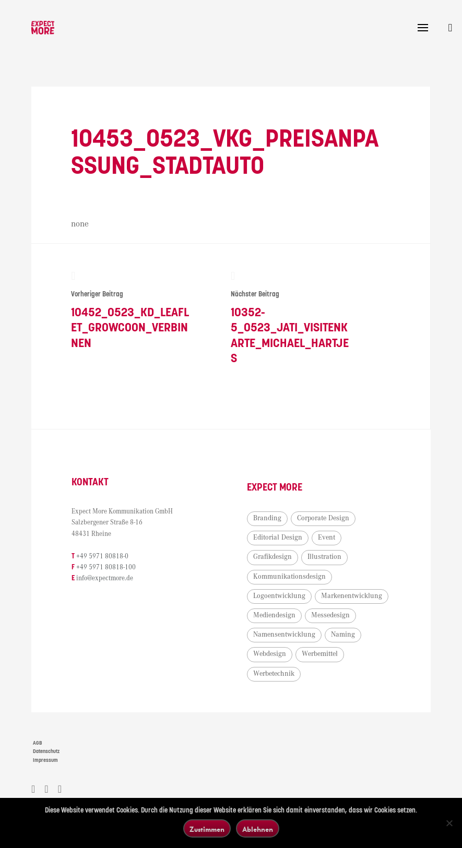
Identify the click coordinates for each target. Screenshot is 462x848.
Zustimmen (206, 829)
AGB (37, 743)
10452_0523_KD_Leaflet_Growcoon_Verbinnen (131, 310)
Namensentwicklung (284, 634)
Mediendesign (274, 615)
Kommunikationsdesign (289, 576)
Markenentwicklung (351, 596)
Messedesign (330, 615)
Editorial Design (277, 537)
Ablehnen (257, 829)
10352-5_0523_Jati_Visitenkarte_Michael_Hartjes (290, 318)
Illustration (324, 556)
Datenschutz (46, 751)
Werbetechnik (273, 673)
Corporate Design (323, 518)
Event (326, 537)
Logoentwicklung (279, 596)
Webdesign (269, 654)
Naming (343, 634)
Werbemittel (320, 654)
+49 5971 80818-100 (106, 567)
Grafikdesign (272, 556)
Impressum (45, 760)
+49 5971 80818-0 (102, 556)
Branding (267, 518)
